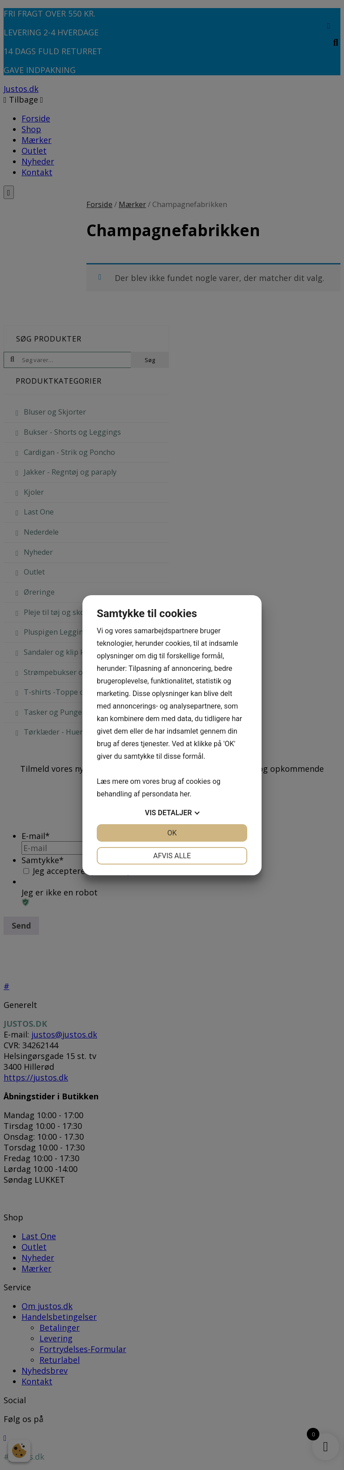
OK (171, 833)
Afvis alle (172, 856)
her (184, 794)
